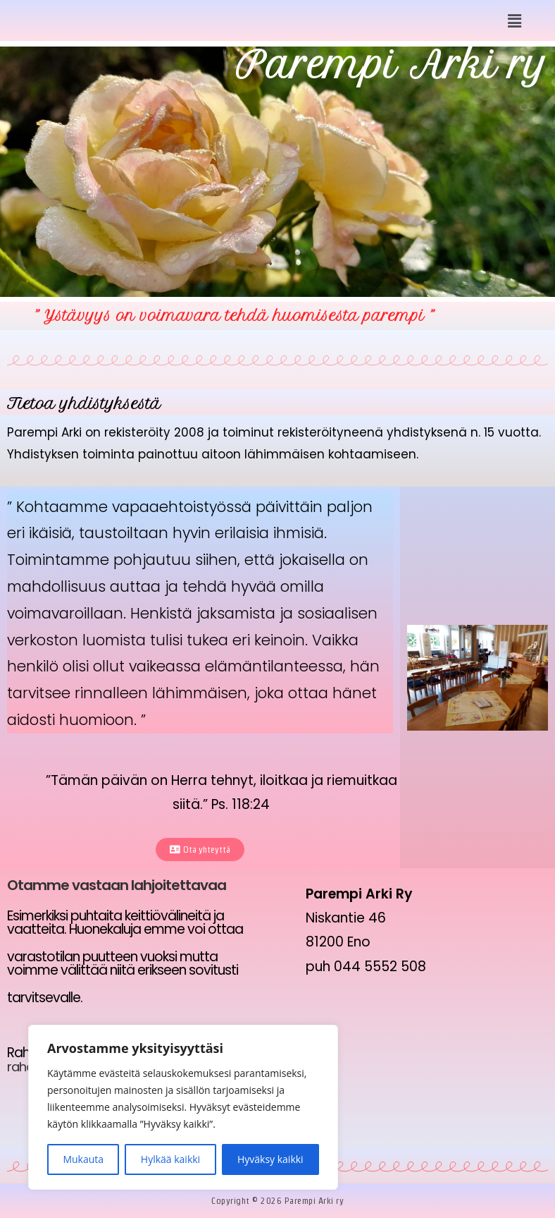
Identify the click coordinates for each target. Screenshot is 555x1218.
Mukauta (83, 1159)
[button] (515, 20)
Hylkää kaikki (170, 1159)
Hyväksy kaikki (270, 1159)
